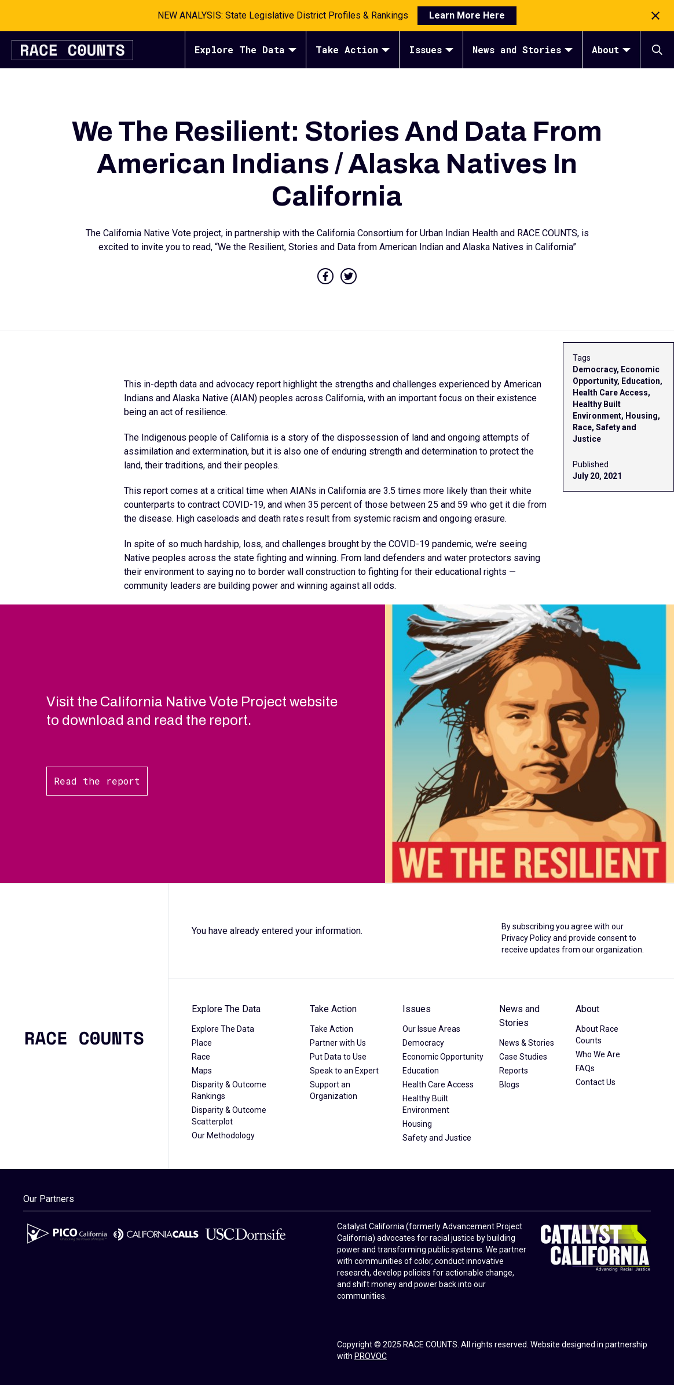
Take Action (353, 49)
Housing (417, 1123)
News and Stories (522, 49)
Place (202, 1042)
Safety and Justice (436, 1137)
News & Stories (526, 1042)
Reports (513, 1070)
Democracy (423, 1042)
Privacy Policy (526, 938)
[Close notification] (655, 16)
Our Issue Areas (431, 1029)
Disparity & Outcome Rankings (229, 1090)
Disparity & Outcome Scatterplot (229, 1115)
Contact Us (596, 1082)
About (611, 49)
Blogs (509, 1084)
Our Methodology (223, 1135)
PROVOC (370, 1356)
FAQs (585, 1068)
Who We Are (598, 1054)
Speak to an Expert (344, 1070)
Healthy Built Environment (425, 1104)
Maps (202, 1070)
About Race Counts (597, 1034)
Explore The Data (245, 49)
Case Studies (523, 1056)
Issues (431, 49)
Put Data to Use (338, 1056)
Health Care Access (438, 1084)
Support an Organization (333, 1090)
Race (201, 1056)
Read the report (97, 781)
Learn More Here (467, 15)
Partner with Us (338, 1042)
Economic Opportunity (442, 1056)
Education (420, 1070)
